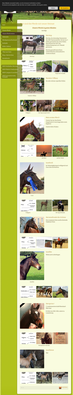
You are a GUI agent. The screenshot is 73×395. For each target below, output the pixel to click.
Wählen (53, 8)
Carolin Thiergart (64, 370)
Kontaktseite (6, 58)
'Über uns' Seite (6, 52)
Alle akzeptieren (65, 8)
